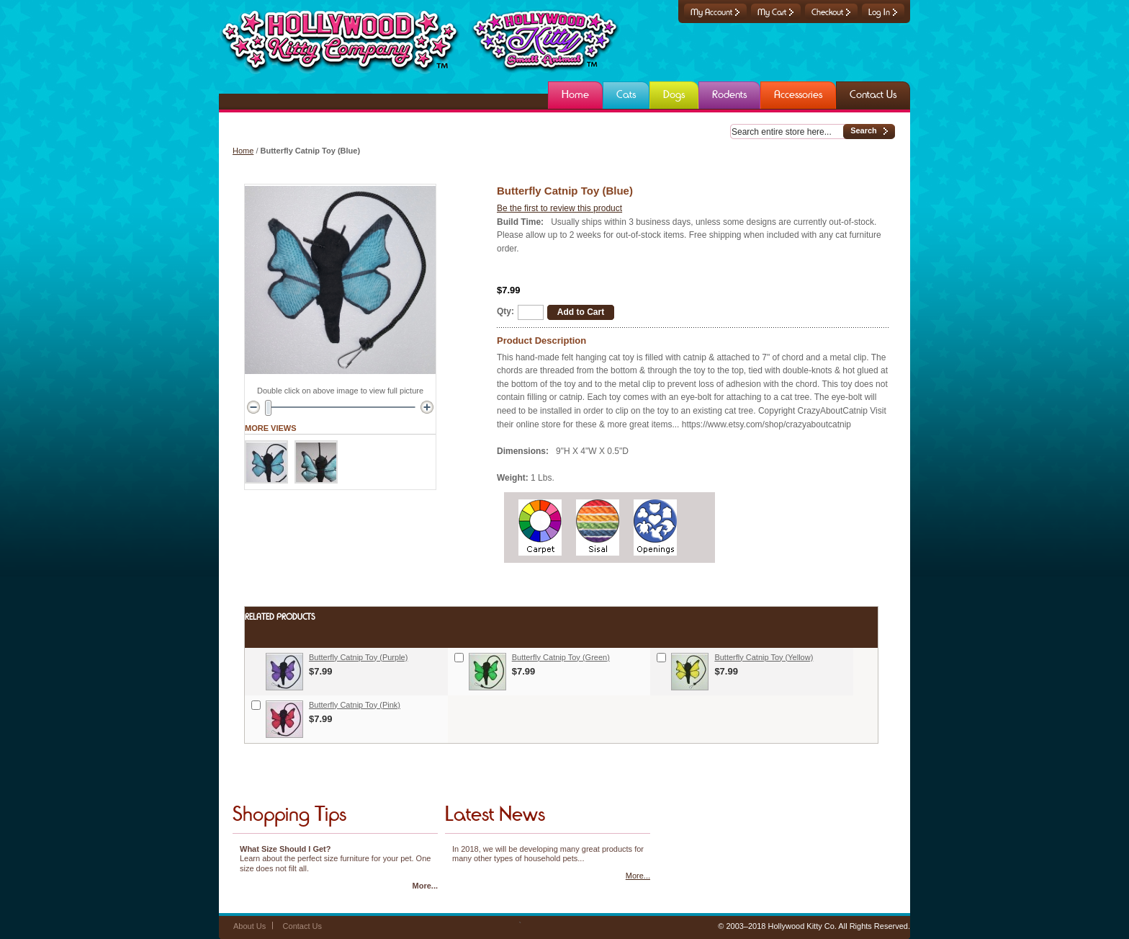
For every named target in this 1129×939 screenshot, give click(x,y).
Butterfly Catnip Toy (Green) (561, 657)
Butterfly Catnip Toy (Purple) (358, 657)
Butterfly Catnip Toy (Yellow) (763, 657)
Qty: (505, 311)
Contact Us (302, 926)
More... (425, 885)
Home (243, 150)
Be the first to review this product (559, 208)
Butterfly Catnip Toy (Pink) (354, 704)
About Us (249, 926)
